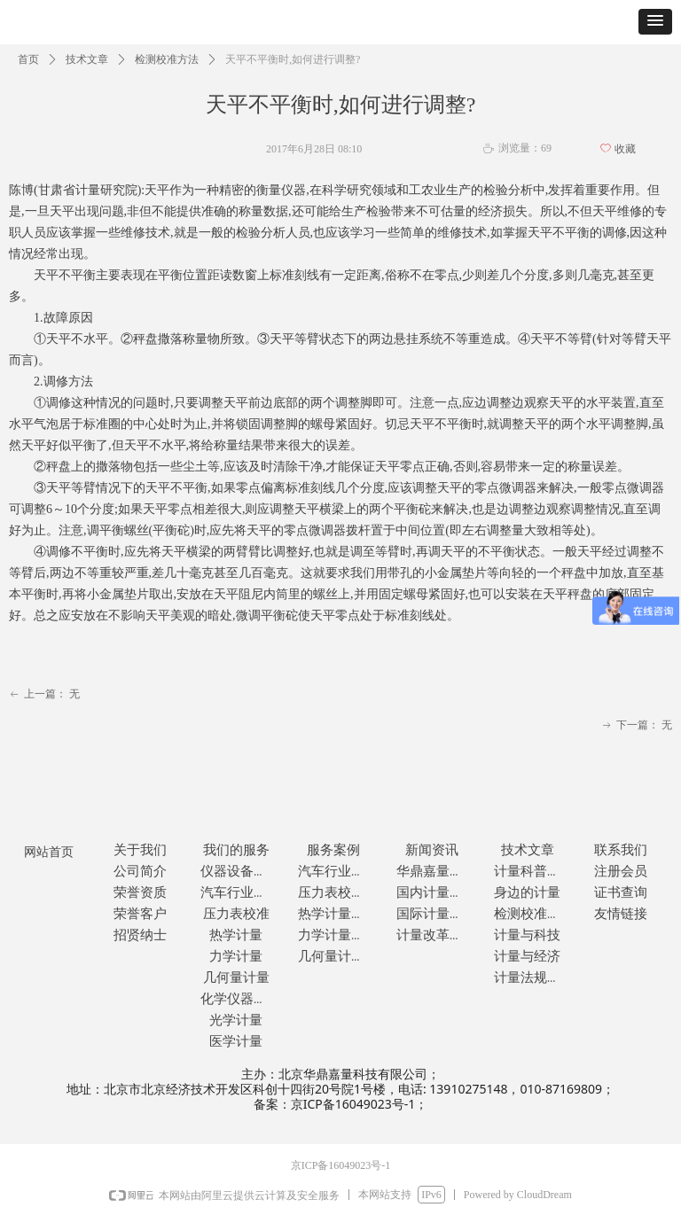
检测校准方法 (167, 59)
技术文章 (87, 59)
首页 (28, 59)
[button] (655, 22)
